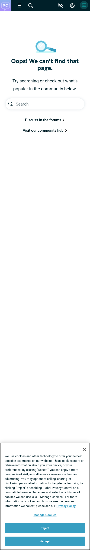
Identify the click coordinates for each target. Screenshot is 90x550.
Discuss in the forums (45, 120)
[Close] (84, 449)
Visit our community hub (45, 130)
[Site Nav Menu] (19, 5)
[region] (45, 496)
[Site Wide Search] (30, 5)
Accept (45, 541)
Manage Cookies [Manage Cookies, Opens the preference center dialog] (44, 515)
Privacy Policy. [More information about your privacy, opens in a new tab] (66, 506)
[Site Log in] (72, 5)
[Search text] (50, 103)
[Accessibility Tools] (60, 5)
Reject (45, 528)
